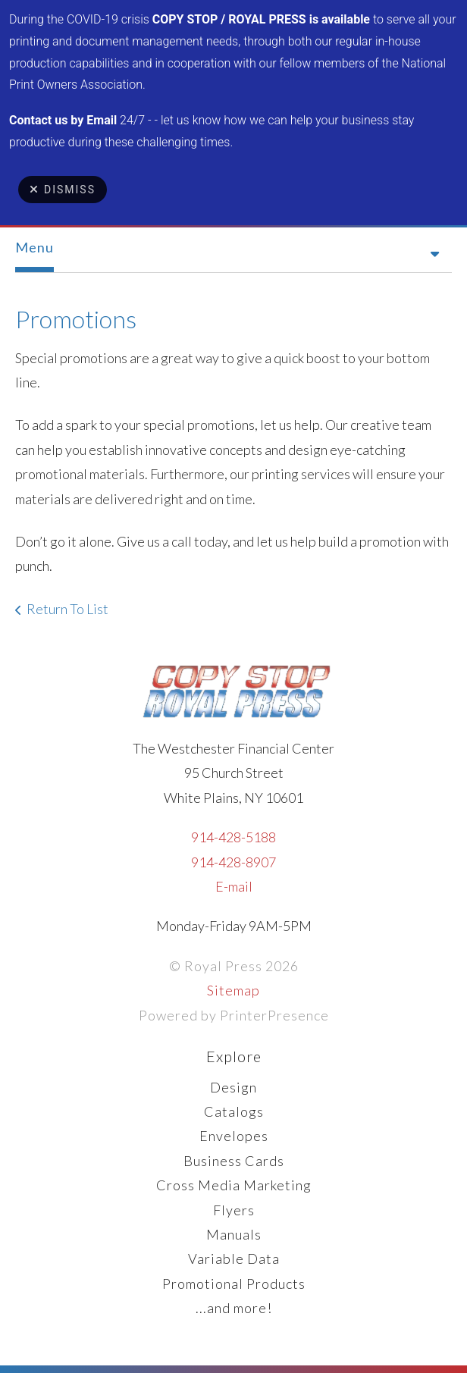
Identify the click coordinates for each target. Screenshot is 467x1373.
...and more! (234, 1307)
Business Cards (233, 1160)
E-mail (233, 886)
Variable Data (234, 1258)
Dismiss (63, 189)
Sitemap (233, 990)
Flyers (234, 1210)
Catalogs (234, 1111)
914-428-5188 (233, 837)
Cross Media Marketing (234, 1185)
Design (233, 1087)
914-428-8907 (233, 862)
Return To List (67, 608)
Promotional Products (234, 1283)
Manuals (234, 1234)
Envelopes (233, 1135)
